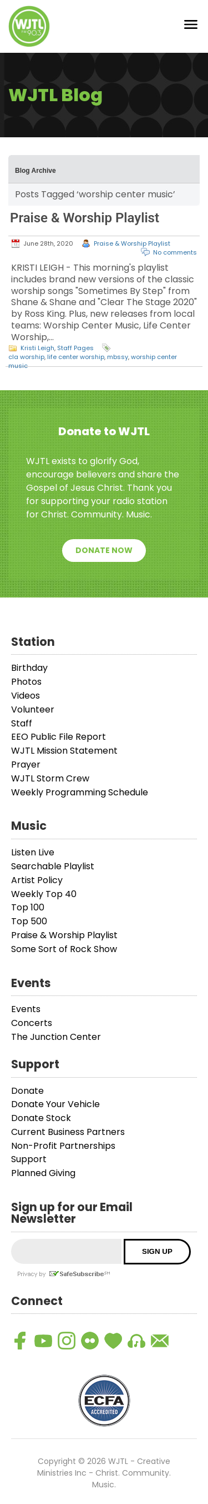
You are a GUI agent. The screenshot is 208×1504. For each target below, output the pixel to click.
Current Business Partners (68, 1131)
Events (25, 1009)
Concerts (31, 1023)
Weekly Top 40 (44, 894)
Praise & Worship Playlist (84, 218)
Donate (27, 1090)
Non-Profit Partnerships (63, 1145)
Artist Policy (37, 880)
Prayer (25, 764)
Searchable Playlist (52, 866)
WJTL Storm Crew (50, 778)
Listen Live (32, 852)
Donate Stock (41, 1118)
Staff (21, 723)
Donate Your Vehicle (55, 1104)
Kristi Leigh (37, 347)
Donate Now (104, 550)
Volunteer (32, 709)
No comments (175, 252)
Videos (25, 695)
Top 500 (29, 921)
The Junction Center (56, 1036)
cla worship (26, 356)
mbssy (117, 356)
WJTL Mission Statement (64, 750)
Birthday (29, 667)
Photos (26, 681)
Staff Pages (75, 347)
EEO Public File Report (58, 736)
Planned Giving (43, 1173)
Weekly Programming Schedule (79, 792)
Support (29, 1159)
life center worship (75, 356)
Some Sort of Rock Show (64, 949)
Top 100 (27, 907)
